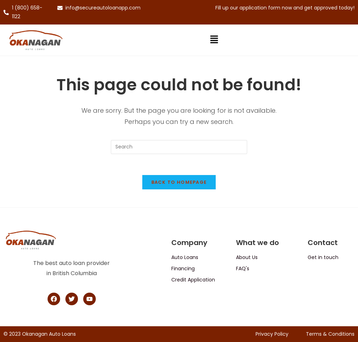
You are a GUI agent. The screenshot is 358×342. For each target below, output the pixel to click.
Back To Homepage (179, 182)
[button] (214, 40)
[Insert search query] (179, 147)
